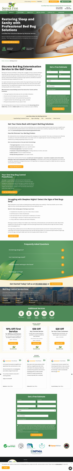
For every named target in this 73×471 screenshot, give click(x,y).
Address (48, 84)
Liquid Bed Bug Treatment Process (21, 118)
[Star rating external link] (36, 1)
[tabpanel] (9, 456)
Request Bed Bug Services (16, 166)
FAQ (42, 118)
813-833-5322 (41, 284)
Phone (48, 74)
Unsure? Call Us (13, 236)
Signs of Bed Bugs (35, 118)
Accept (5, 467)
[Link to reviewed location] (12, 371)
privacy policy (65, 105)
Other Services (56, 118)
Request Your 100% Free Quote (11, 42)
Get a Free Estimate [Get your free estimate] (56, 284)
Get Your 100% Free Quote (10, 192)
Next (71, 384)
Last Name (61, 70)
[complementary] (64, 464)
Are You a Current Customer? (52, 78)
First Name (49, 70)
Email (60, 74)
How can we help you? (51, 89)
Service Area (48, 118)
